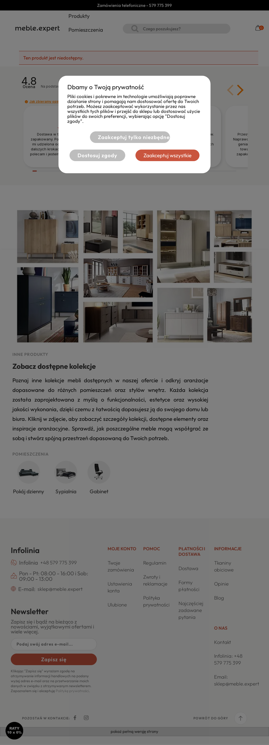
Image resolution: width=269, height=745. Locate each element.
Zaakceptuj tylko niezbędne (131, 137)
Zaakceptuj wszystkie (170, 155)
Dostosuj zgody (95, 155)
